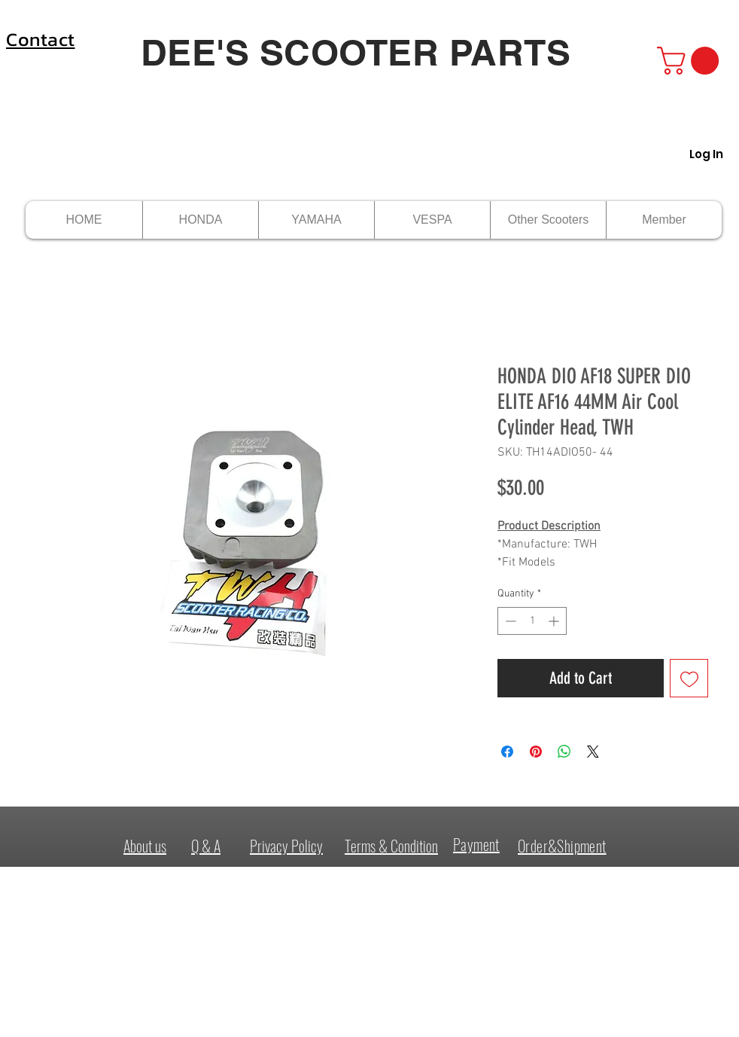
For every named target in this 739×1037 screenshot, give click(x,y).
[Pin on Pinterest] (536, 752)
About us (144, 845)
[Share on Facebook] (507, 752)
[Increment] (555, 621)
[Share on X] (593, 752)
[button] (691, 61)
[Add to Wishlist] (689, 678)
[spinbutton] (532, 621)
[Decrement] (509, 621)
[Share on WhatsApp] (564, 752)
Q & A (205, 845)
